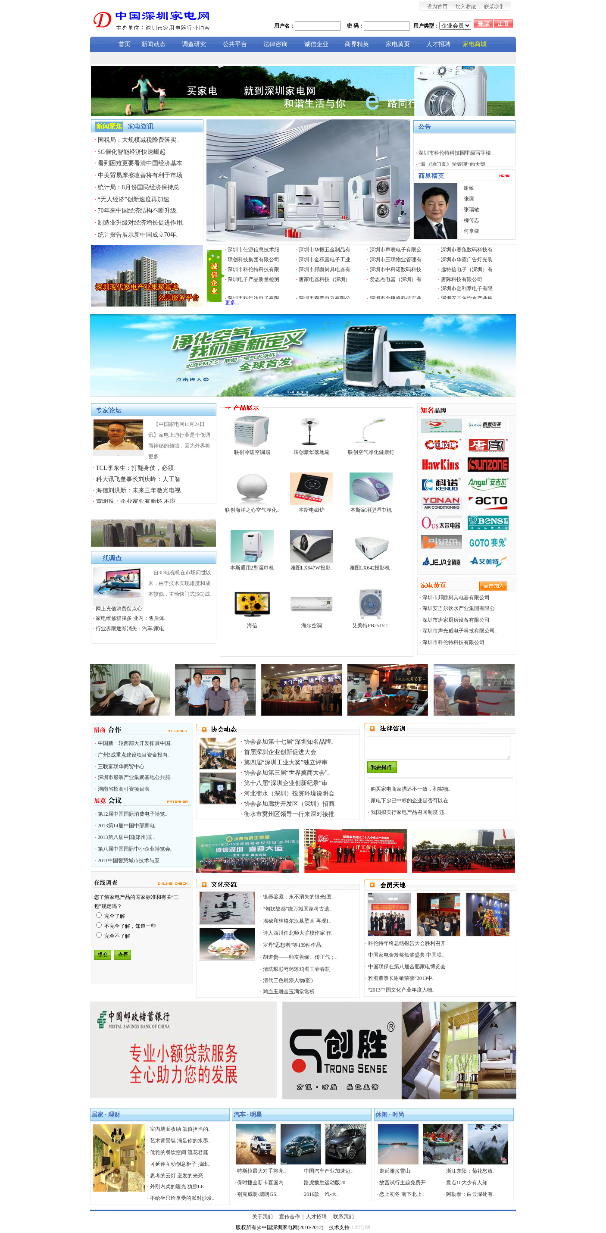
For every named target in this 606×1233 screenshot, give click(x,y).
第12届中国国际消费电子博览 (132, 814)
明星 (256, 1114)
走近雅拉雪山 (394, 1171)
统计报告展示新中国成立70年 (138, 235)
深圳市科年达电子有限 (254, 298)
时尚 (398, 1114)
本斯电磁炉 (312, 510)
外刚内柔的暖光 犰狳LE (178, 1186)
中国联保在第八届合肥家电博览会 (408, 967)
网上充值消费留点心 (119, 609)
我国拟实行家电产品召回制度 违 (409, 812)
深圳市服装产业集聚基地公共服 (135, 777)
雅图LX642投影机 (371, 568)
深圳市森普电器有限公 (326, 298)
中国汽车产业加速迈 (328, 1171)
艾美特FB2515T (371, 626)
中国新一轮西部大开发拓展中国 (135, 743)
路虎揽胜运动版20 (325, 1183)
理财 (114, 1114)
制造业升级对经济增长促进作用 (141, 222)
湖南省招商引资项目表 (124, 789)
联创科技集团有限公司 (254, 260)
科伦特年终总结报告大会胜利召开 (408, 943)
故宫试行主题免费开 (403, 1183)
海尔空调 (311, 626)
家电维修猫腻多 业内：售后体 (131, 618)
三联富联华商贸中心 (121, 767)
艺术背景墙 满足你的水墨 (180, 1141)
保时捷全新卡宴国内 (261, 1183)
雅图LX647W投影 (312, 568)
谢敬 (469, 188)
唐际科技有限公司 (461, 279)
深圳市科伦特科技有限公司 (453, 642)
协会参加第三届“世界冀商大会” (287, 773)
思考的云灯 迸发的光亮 (176, 1176)
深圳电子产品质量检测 (254, 279)
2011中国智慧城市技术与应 (130, 860)
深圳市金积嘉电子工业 (326, 260)
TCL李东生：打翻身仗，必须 (135, 468)
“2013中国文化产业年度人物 (401, 990)
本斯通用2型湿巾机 (252, 568)
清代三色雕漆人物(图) (288, 980)
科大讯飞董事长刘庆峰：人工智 (139, 479)
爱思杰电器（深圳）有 (397, 279)
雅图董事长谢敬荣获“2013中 (401, 978)
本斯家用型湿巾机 (371, 510)
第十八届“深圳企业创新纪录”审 (287, 783)
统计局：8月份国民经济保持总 (139, 187)
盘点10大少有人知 (468, 1183)
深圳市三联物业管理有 (397, 260)
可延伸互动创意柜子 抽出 (180, 1164)
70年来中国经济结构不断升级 (138, 210)
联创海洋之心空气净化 (252, 510)
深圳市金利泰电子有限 (468, 288)
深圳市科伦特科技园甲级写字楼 (456, 160)
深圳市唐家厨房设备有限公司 (456, 620)
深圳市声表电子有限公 (397, 250)
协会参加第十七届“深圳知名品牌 (288, 742)
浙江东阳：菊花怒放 (470, 1171)
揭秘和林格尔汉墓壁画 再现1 (297, 921)
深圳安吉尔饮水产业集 (468, 298)
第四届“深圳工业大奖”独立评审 (287, 762)
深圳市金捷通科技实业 (397, 298)
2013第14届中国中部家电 (127, 826)
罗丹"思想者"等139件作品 (293, 945)
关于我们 (262, 1217)
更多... (232, 303)
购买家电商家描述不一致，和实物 (410, 789)
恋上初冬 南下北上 (401, 1194)
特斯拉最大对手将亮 (261, 1171)
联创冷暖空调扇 (252, 452)
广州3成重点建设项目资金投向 (134, 755)
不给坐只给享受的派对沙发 (182, 1198)
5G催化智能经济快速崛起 (132, 152)
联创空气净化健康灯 (371, 452)
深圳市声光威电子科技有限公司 (459, 631)
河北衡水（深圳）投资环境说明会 (290, 793)
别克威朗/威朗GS (257, 1194)
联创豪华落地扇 (312, 452)
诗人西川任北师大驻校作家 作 (298, 933)
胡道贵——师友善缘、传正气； (300, 957)
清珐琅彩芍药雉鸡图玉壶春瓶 (296, 969)
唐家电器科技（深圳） (326, 279)
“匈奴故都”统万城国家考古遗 (297, 909)
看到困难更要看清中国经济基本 (141, 163)
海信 (252, 626)
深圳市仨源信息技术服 (254, 250)
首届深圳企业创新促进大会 (280, 752)
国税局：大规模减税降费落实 (139, 140)
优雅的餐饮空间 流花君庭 (180, 1152)
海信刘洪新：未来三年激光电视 (139, 490)
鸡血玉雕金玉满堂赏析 (289, 992)
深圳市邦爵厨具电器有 (326, 269)
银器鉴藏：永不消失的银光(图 (298, 897)
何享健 (471, 231)
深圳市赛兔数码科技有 (468, 250)
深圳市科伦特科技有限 (254, 269)
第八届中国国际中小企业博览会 (135, 849)
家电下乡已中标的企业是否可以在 (410, 801)
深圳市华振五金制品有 (326, 250)
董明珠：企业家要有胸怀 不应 (137, 501)
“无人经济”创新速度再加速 (133, 199)
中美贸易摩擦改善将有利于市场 (141, 175)
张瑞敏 (471, 210)
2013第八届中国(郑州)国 (126, 837)
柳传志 (471, 220)
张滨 (469, 199)
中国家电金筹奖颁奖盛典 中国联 (406, 955)
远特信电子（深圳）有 (468, 269)
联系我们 (343, 1217)
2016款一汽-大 (321, 1194)
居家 (97, 1114)
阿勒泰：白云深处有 (470, 1194)
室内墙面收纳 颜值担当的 (180, 1129)
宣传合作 (289, 1217)
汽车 (240, 1114)
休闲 (381, 1114)
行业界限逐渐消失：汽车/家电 (131, 629)
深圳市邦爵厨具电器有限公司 (456, 598)
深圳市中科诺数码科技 (397, 269)
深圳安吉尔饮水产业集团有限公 (459, 608)
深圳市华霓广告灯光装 (468, 260)
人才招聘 (316, 1217)
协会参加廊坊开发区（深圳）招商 (290, 804)
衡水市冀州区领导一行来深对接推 (290, 814)
